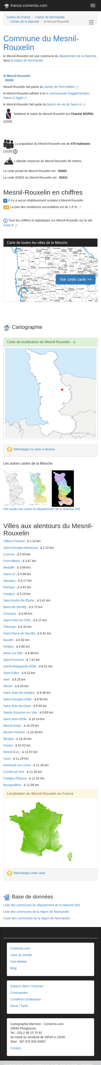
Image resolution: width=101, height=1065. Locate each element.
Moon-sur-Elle (13, 653)
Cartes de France (18, 17)
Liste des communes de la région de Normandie (36, 911)
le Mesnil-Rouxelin (16, 76)
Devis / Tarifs (19, 1006)
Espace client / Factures (26, 986)
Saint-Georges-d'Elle (18, 699)
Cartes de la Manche (25, 21)
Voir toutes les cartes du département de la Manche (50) (41, 509)
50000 (8, 80)
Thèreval (9, 626)
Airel (6, 679)
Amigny (9, 646)
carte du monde (21, 955)
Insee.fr (10, 225)
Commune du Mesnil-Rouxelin (41, 43)
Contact (15, 1048)
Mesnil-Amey (12, 725)
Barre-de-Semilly (15, 607)
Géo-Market (18, 961)
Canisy (8, 745)
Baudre (8, 640)
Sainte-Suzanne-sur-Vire (20, 712)
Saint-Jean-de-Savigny (19, 692)
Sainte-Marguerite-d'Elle (20, 666)
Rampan (9, 587)
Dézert (8, 686)
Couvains (10, 613)
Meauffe (9, 567)
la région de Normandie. (27, 60)
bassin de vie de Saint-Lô (66, 104)
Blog (13, 968)
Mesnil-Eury (12, 752)
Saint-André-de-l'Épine (19, 600)
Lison (7, 758)
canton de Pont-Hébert (61, 87)
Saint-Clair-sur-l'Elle (17, 620)
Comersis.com (20, 948)
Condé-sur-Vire (14, 771)
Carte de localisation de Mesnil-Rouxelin (38, 342)
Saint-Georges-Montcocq (21, 547)
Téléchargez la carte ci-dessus (31, 449)
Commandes (19, 992)
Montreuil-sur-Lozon (17, 765)
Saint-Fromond (13, 659)
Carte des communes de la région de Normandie (36, 918)
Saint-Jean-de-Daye (17, 706)
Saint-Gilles (11, 673)
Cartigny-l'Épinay (15, 778)
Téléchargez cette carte (26, 873)
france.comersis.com (25, 6)
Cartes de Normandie (50, 17)
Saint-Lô (9, 574)
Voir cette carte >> (76, 279)
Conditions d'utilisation (25, 999)
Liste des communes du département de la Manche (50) (41, 905)
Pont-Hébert (12, 561)
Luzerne (9, 554)
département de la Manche (77, 56)
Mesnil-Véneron (14, 732)
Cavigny (9, 594)
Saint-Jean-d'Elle (15, 719)
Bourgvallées (12, 785)
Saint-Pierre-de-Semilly (19, 633)
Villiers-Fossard (14, 541)
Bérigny (9, 739)
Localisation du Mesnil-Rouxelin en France (40, 793)
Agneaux (9, 580)
